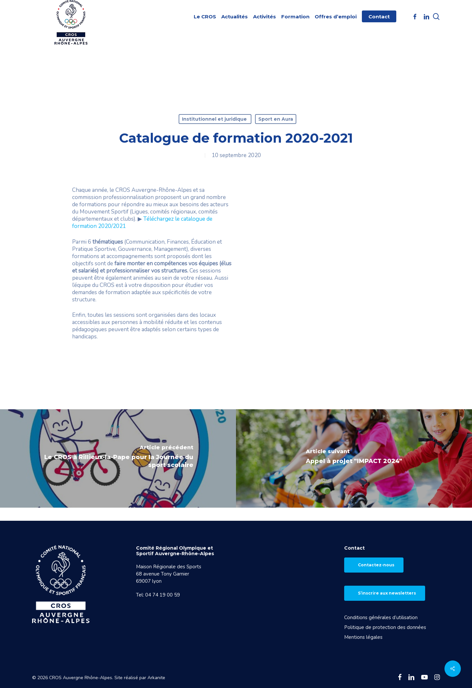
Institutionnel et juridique (215, 119)
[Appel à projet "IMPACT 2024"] (354, 458)
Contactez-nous (376, 564)
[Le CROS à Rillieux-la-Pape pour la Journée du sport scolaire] (118, 458)
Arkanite (156, 678)
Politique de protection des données (385, 627)
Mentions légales (363, 637)
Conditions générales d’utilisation (381, 617)
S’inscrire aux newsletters (387, 593)
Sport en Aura (275, 119)
